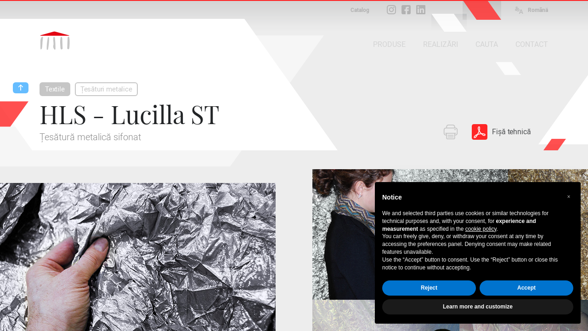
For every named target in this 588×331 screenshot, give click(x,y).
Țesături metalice (106, 89)
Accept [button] (526, 288)
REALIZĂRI (440, 44)
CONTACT (531, 44)
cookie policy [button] (481, 229)
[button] (568, 196)
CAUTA (486, 44)
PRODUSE (389, 44)
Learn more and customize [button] (478, 306)
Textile (55, 89)
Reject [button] (429, 288)
